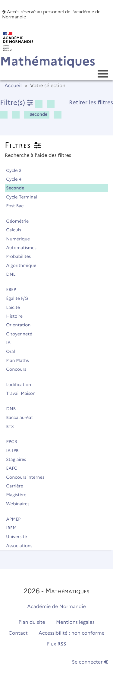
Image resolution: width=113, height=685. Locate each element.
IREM (14, 528)
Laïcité (15, 307)
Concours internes (28, 477)
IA (11, 342)
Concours (18, 369)
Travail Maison (23, 393)
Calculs (16, 230)
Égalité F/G (19, 298)
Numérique (20, 239)
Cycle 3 (16, 170)
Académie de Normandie (56, 607)
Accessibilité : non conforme (72, 633)
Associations (22, 545)
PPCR (14, 441)
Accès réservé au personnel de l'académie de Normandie (51, 14)
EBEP (13, 289)
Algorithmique (24, 265)
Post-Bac (17, 205)
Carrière (17, 486)
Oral (13, 351)
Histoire (17, 316)
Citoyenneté (21, 334)
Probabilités (21, 256)
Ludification (21, 384)
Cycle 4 (16, 179)
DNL (13, 274)
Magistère (19, 494)
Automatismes (24, 247)
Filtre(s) (16, 102)
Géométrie (20, 221)
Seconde (36, 114)
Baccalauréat (22, 417)
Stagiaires (18, 459)
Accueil (13, 86)
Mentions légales (75, 622)
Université (19, 536)
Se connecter (90, 662)
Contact (18, 633)
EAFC (14, 468)
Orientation (21, 325)
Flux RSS (56, 644)
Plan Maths (20, 360)
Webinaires (20, 503)
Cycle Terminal (24, 197)
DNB (13, 408)
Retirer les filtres (91, 102)
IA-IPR (15, 450)
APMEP (16, 519)
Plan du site (31, 622)
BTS (12, 426)
